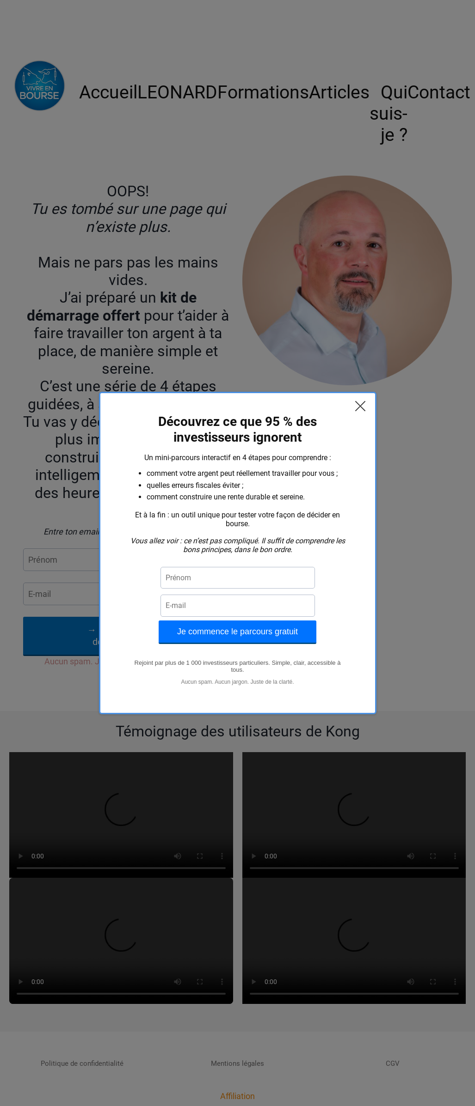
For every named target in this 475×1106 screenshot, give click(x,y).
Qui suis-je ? (388, 114)
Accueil (108, 92)
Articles (339, 92)
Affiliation (237, 1096)
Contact (438, 92)
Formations (263, 92)
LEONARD (177, 92)
